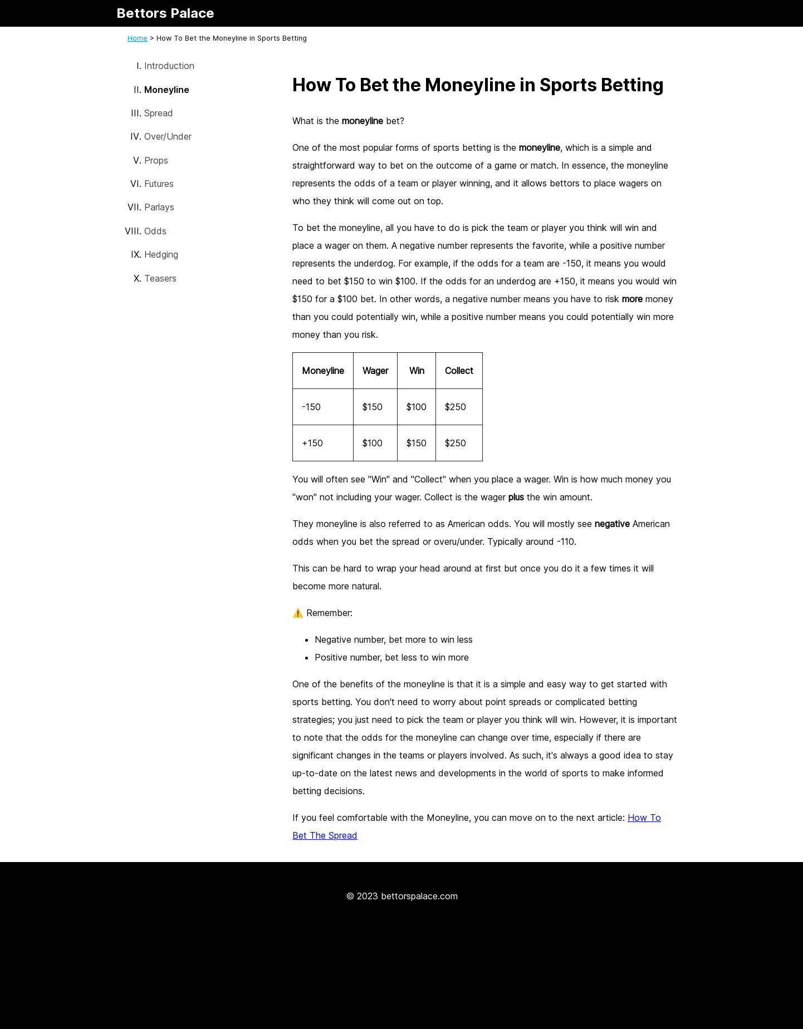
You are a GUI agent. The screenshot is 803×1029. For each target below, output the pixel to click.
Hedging (161, 254)
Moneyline (166, 89)
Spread (158, 113)
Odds (155, 231)
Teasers (160, 278)
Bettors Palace (165, 13)
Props (156, 160)
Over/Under (168, 136)
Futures (159, 183)
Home (138, 38)
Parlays (159, 207)
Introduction (169, 65)
